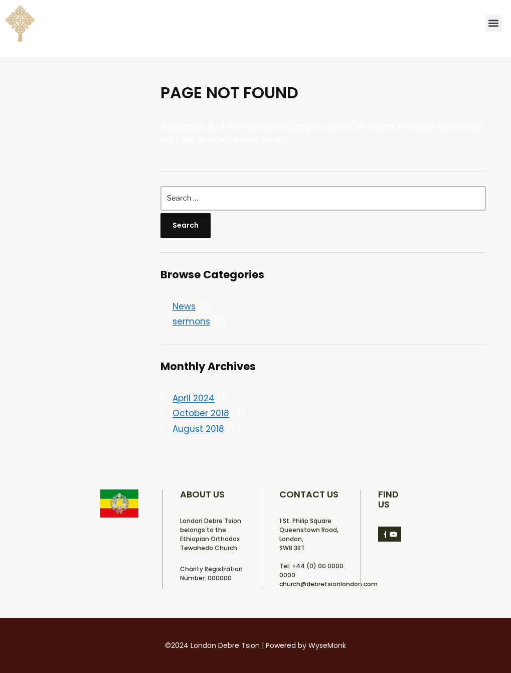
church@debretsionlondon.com (328, 584)
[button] (493, 23)
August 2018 (198, 429)
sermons (191, 321)
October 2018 (201, 413)
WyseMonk (327, 645)
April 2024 (194, 398)
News (184, 306)
